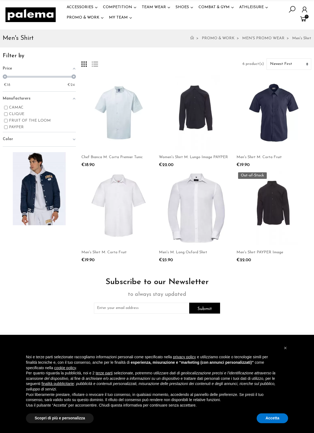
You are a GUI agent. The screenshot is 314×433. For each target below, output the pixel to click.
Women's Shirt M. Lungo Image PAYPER (193, 157)
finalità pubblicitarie (58, 383)
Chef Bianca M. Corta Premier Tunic (112, 157)
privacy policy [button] (184, 357)
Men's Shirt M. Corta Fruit (259, 157)
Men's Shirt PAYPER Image (259, 252)
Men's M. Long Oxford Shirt (183, 252)
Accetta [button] (272, 418)
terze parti (104, 373)
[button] (285, 348)
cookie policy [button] (65, 368)
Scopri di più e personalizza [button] (60, 418)
